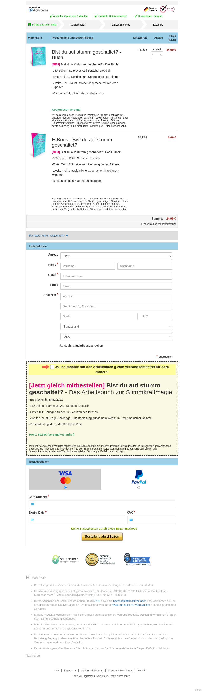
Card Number (38, 497)
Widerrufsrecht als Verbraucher (131, 604)
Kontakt (142, 670)
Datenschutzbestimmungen (129, 600)
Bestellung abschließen (102, 536)
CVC (130, 512)
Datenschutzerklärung (120, 670)
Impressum (70, 670)
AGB (97, 600)
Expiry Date (37, 512)
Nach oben (33, 655)
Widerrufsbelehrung (92, 670)
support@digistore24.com (77, 594)
